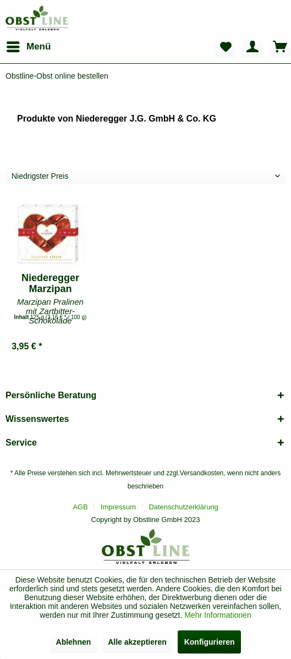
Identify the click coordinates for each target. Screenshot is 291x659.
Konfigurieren (209, 642)
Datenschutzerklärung (183, 507)
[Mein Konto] (252, 47)
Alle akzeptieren (137, 642)
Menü (29, 45)
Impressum (118, 507)
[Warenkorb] (280, 47)
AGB (80, 507)
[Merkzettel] (225, 47)
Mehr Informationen (217, 615)
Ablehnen (73, 642)
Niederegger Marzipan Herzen (50, 283)
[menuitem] (28, 47)
